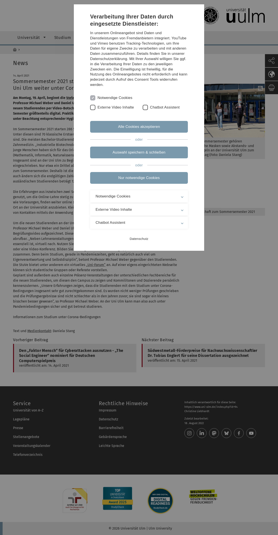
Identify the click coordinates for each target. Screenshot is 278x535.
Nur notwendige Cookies (139, 178)
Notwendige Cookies (115, 98)
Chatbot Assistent (165, 107)
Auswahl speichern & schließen (139, 152)
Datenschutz (139, 239)
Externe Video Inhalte (116, 107)
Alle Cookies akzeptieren (139, 127)
